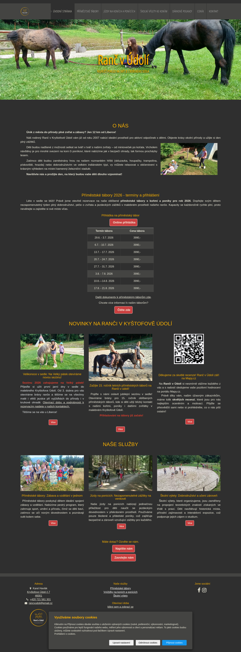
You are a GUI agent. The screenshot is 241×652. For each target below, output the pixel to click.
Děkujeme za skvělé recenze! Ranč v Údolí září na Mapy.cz (189, 377)
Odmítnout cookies (148, 642)
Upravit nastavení (121, 642)
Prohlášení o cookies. (65, 634)
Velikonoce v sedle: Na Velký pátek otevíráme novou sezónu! (52, 376)
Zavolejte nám (124, 557)
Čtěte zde (124, 310)
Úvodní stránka (62, 11)
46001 (38, 595)
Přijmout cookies (174, 642)
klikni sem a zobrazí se (121, 606)
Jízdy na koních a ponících (119, 11)
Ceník (200, 11)
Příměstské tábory (88, 11)
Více (53, 422)
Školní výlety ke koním (153, 11)
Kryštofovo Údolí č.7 (38, 592)
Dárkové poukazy (182, 11)
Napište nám (124, 548)
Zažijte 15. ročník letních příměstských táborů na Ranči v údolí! (120, 387)
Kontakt (213, 11)
